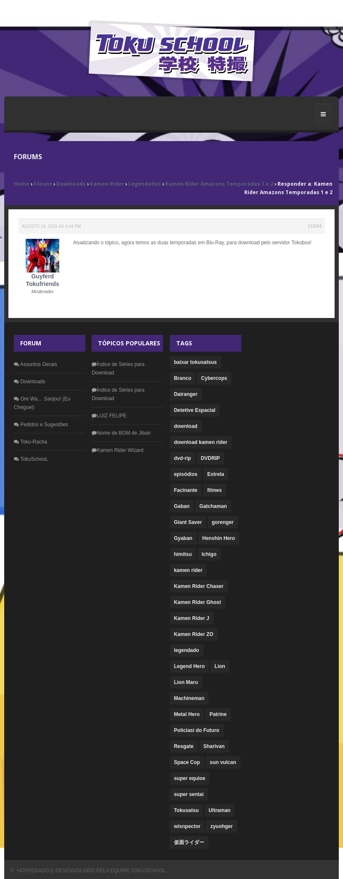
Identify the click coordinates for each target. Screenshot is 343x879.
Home (21, 183)
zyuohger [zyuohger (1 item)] (221, 826)
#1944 (315, 226)
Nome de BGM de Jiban (121, 433)
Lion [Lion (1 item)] (219, 666)
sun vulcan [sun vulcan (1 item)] (223, 762)
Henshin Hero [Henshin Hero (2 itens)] (218, 538)
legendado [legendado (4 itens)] (186, 650)
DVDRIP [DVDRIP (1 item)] (210, 458)
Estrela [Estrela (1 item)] (215, 474)
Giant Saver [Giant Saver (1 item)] (188, 522)
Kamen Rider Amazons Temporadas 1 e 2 (219, 183)
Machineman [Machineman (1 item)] (189, 698)
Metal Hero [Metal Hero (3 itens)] (187, 714)
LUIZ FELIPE (109, 416)
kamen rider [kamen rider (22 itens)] (188, 570)
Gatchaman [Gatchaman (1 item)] (213, 506)
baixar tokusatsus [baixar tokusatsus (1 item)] (195, 362)
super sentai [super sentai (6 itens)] (189, 794)
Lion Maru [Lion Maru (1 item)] (186, 682)
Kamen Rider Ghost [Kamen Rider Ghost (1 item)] (197, 602)
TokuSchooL (31, 459)
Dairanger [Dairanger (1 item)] (186, 394)
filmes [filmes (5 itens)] (214, 490)
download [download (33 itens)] (186, 426)
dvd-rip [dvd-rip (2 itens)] (182, 458)
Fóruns (43, 183)
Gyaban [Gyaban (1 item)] (183, 538)
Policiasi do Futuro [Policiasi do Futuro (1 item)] (196, 730)
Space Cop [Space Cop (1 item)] (187, 762)
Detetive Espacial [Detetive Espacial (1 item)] (195, 410)
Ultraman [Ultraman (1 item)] (219, 810)
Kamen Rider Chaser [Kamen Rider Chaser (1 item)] (199, 586)
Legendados (144, 183)
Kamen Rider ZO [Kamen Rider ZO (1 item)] (194, 634)
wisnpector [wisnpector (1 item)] (187, 826)
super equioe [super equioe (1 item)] (190, 778)
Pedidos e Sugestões (41, 424)
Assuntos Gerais (35, 364)
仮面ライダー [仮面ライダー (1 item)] (189, 842)
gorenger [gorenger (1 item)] (223, 522)
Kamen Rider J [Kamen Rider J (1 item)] (191, 618)
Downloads (71, 183)
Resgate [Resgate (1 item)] (184, 746)
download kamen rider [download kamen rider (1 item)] (200, 442)
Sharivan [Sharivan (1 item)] (214, 746)
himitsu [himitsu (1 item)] (183, 554)
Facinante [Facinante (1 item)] (186, 490)
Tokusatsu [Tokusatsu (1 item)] (186, 810)
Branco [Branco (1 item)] (182, 378)
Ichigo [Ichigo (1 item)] (209, 554)
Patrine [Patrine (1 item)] (218, 714)
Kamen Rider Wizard (117, 450)
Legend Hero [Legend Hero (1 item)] (189, 666)
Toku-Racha (30, 442)
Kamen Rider (107, 183)
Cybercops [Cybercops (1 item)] (214, 378)
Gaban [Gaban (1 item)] (182, 506)
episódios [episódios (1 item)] (186, 474)
